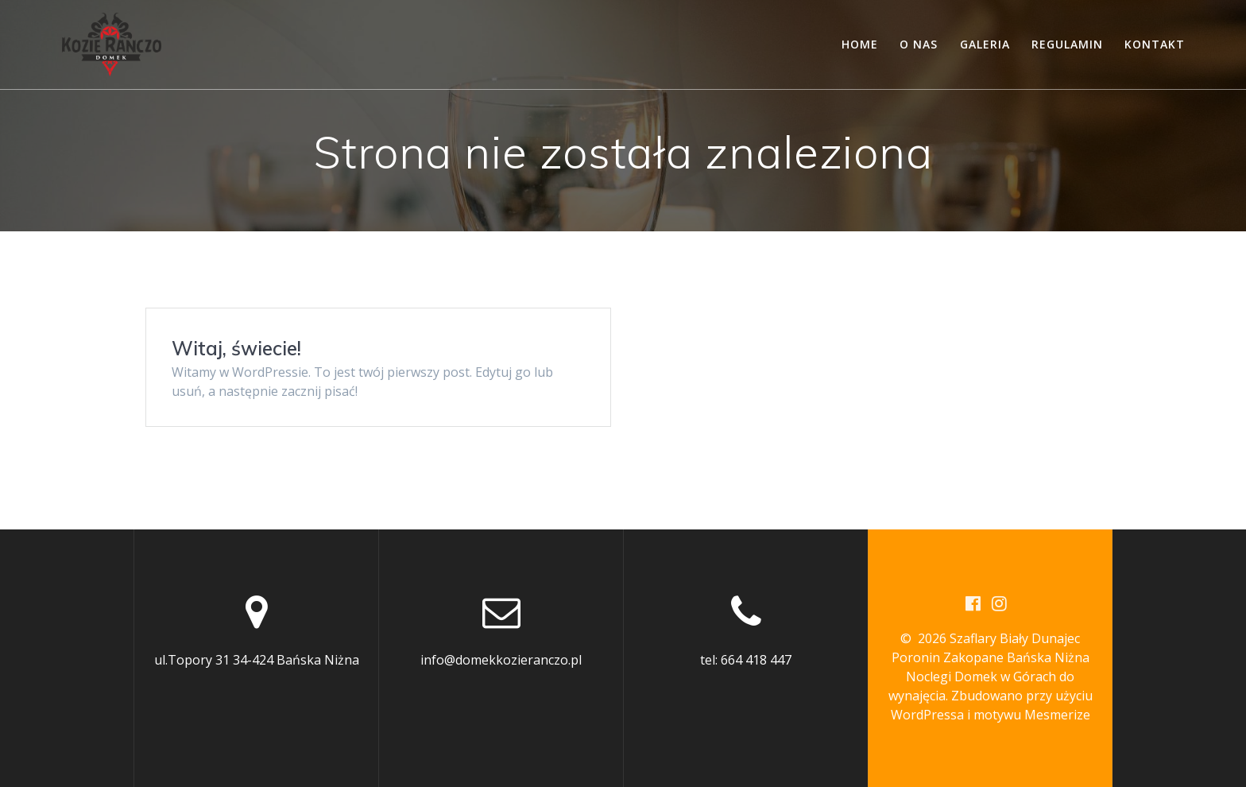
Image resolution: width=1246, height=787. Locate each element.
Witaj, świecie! (236, 348)
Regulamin (1067, 44)
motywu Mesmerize (1031, 714)
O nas (919, 44)
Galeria (985, 44)
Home (860, 44)
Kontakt (1154, 44)
